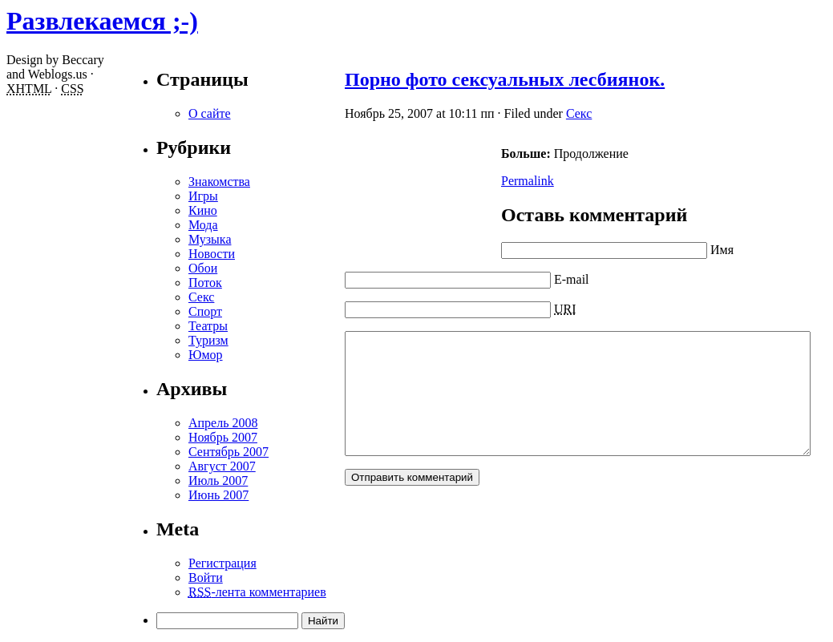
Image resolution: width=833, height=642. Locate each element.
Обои (146, 268)
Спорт (149, 311)
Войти (149, 577)
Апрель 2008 (167, 423)
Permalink (471, 181)
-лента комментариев (201, 592)
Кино (146, 210)
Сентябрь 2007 (172, 451)
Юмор (149, 354)
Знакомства (163, 181)
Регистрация (166, 563)
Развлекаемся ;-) (102, 20)
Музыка (154, 239)
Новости (155, 253)
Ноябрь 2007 (166, 437)
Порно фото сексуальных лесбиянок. (449, 79)
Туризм (152, 340)
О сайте (153, 113)
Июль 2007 (162, 480)
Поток (149, 282)
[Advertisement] (361, 194)
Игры (147, 196)
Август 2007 (166, 466)
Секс (523, 113)
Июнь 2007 (162, 495)
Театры (152, 326)
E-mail (515, 279)
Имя (665, 249)
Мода (147, 225)
